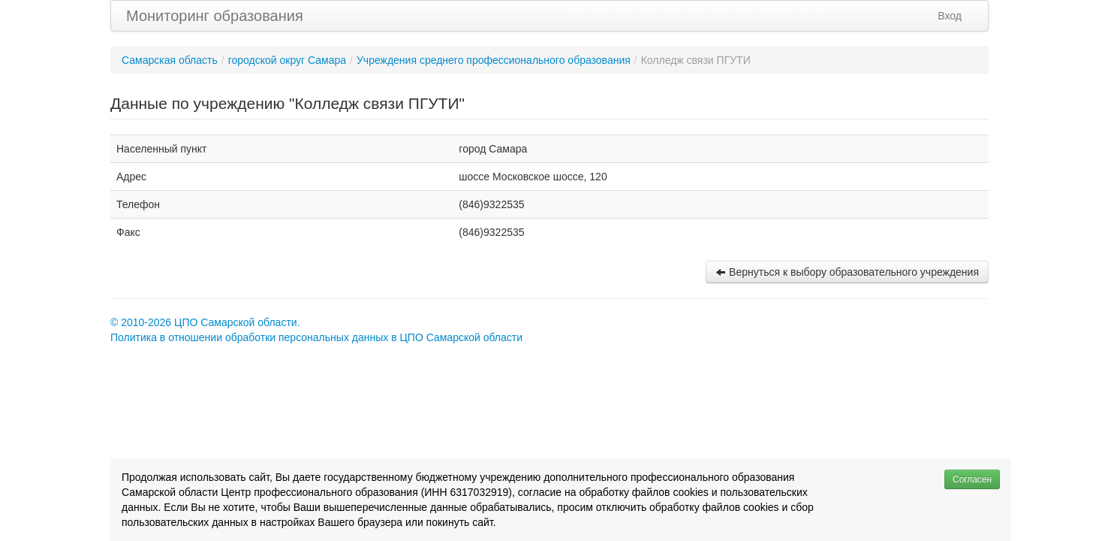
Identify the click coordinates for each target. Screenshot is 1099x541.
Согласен (972, 479)
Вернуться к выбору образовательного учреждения (847, 272)
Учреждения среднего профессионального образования (494, 60)
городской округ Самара (287, 60)
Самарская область (170, 60)
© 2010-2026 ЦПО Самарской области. (205, 322)
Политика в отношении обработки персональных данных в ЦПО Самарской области (316, 337)
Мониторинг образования (214, 16)
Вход (950, 16)
